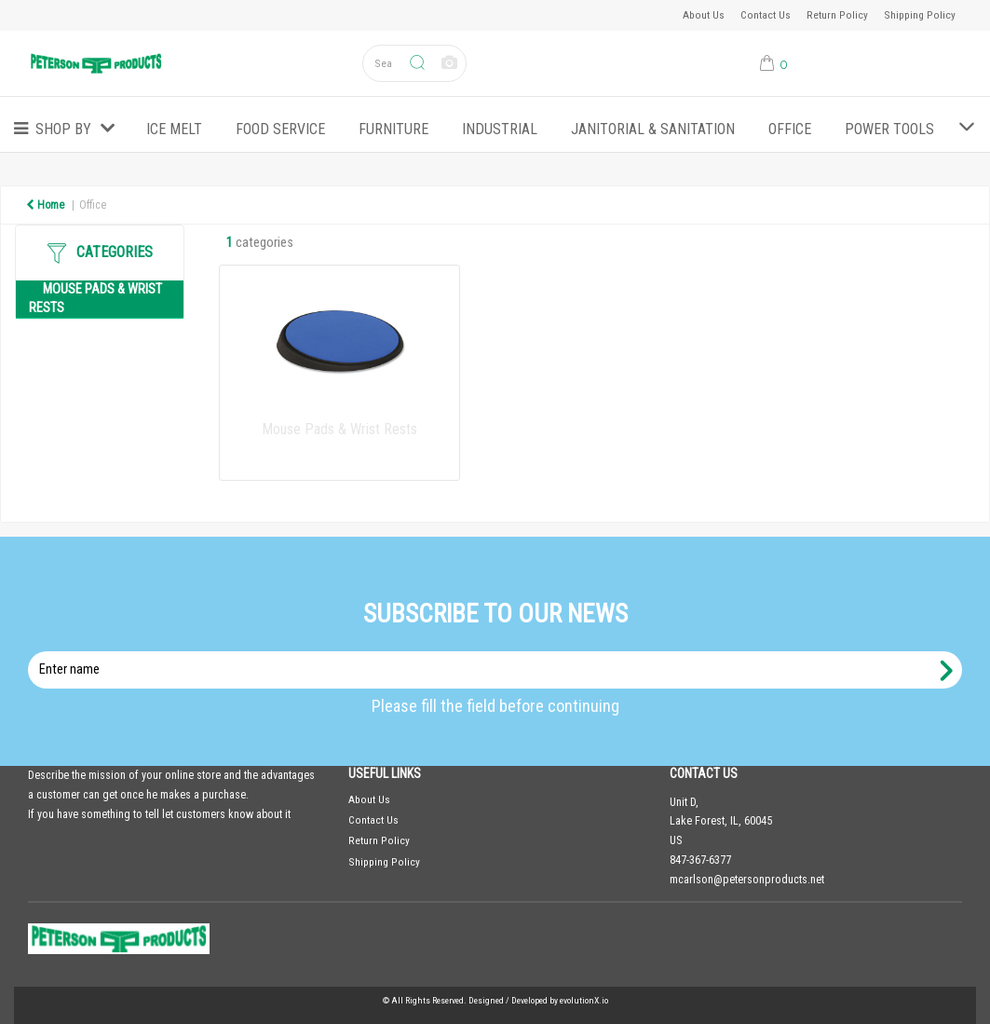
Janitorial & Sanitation (653, 129)
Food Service (280, 129)
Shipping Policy (920, 14)
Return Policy (837, 14)
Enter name (500, 650)
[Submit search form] (417, 64)
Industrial (499, 129)
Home (45, 205)
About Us (704, 14)
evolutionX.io (584, 1000)
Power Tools (889, 129)
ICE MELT (174, 129)
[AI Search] (449, 63)
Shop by (63, 129)
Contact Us (765, 14)
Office (789, 129)
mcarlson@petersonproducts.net (747, 879)
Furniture (393, 129)
